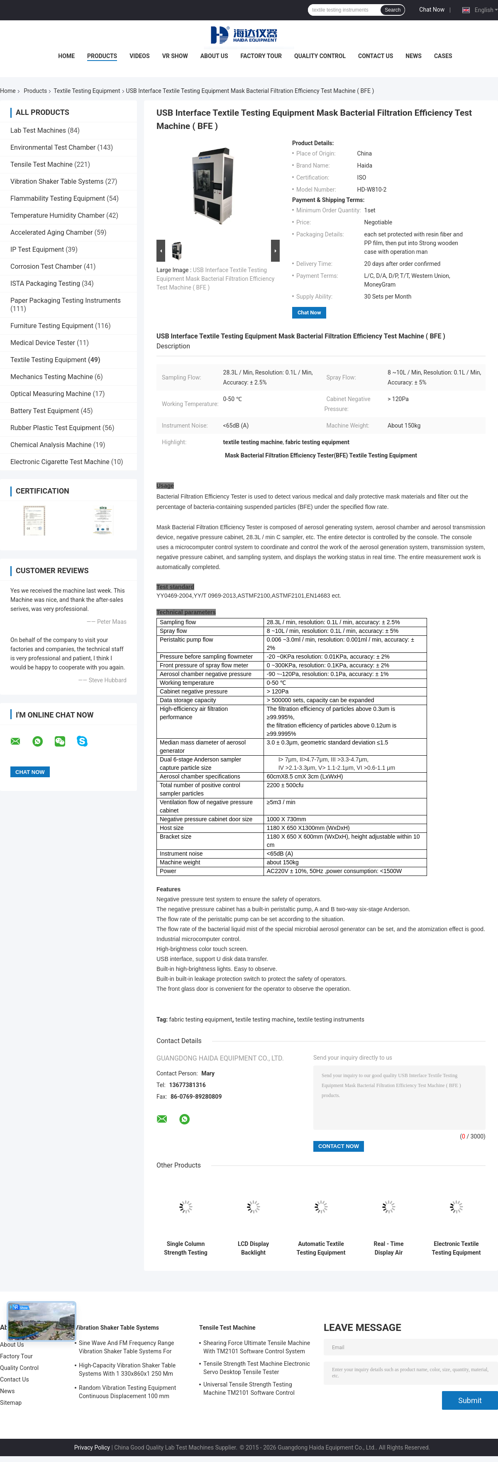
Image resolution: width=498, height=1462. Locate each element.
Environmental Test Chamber (52, 147)
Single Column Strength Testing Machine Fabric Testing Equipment (185, 1248)
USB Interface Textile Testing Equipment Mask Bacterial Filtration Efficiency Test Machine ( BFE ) (215, 279)
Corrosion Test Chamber (46, 266)
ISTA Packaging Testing (45, 283)
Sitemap (11, 1402)
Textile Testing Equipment (87, 91)
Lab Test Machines (38, 130)
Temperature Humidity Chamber (57, 215)
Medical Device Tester (42, 343)
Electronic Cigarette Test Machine (60, 462)
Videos (139, 56)
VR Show (175, 56)
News (413, 56)
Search (392, 10)
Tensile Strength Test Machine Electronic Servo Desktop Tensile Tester (256, 1367)
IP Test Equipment (37, 249)
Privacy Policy (92, 1447)
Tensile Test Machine (41, 164)
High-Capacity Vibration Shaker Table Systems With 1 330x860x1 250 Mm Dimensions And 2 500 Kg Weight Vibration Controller (127, 1370)
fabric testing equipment (200, 1019)
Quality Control (320, 56)
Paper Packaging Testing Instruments (65, 300)
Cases (443, 56)
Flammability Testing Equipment (57, 198)
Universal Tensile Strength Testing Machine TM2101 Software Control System (249, 1390)
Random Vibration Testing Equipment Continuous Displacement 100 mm (127, 1391)
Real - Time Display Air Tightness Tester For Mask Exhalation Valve (388, 1248)
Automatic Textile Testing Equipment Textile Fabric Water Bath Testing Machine (321, 1248)
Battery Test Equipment (44, 411)
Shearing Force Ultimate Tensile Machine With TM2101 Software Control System (256, 1347)
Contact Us (375, 56)
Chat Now (431, 9)
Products (102, 56)
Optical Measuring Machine (50, 394)
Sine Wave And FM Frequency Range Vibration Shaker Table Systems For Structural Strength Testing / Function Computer (128, 1348)
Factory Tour (261, 56)
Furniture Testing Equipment (51, 326)
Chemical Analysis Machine (50, 445)
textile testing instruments (330, 1019)
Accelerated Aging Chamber (51, 232)
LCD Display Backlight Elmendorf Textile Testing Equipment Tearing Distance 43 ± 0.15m (253, 1248)
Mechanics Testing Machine (51, 377)
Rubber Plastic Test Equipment (55, 428)
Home (66, 56)
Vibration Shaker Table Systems (57, 181)
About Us (214, 56)
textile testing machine (264, 1019)
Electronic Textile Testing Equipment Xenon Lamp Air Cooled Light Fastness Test (456, 1248)
